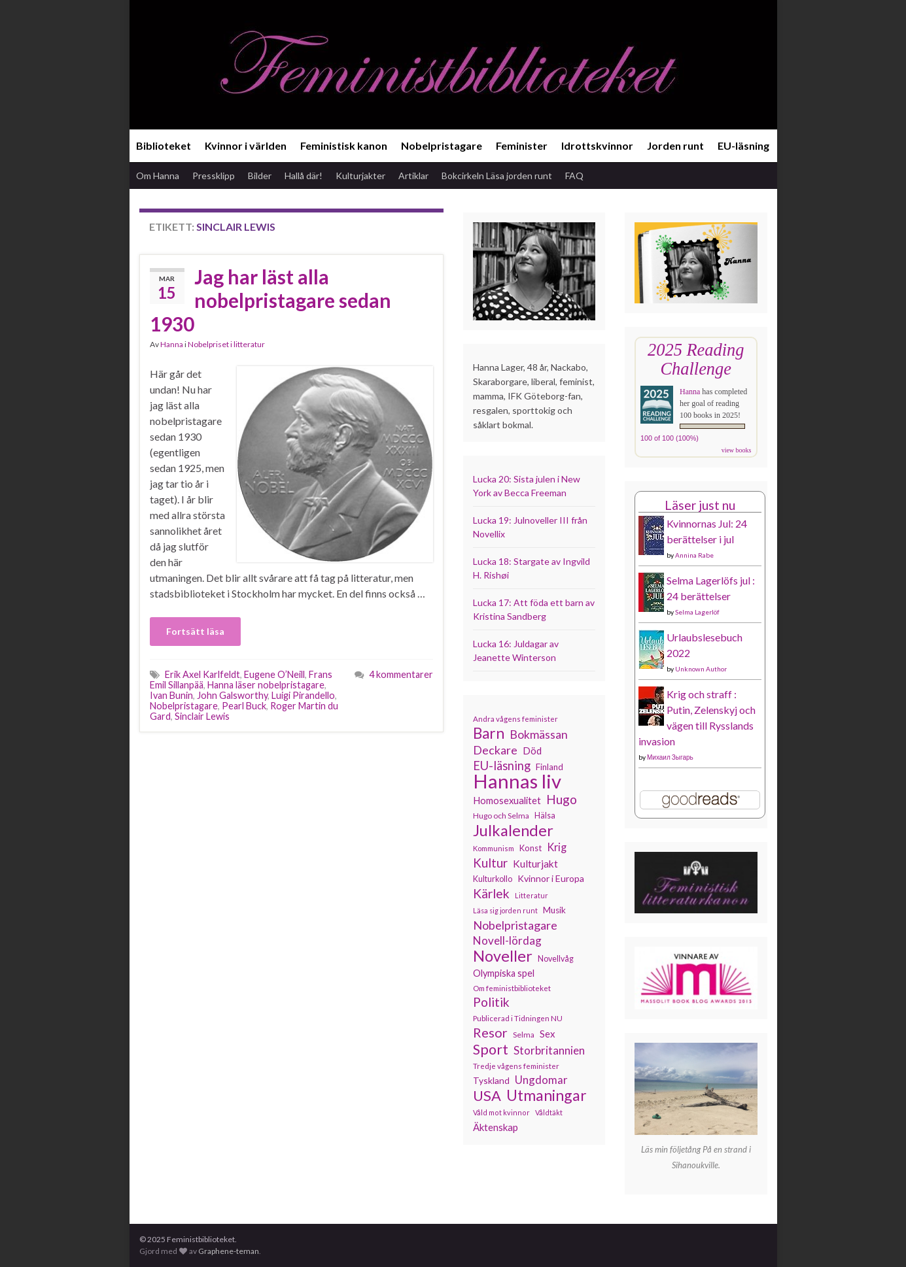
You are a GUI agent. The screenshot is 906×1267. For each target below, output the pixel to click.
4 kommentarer (401, 674)
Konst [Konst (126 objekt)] (530, 848)
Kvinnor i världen (246, 145)
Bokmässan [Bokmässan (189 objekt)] (539, 734)
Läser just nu (700, 505)
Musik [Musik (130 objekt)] (554, 910)
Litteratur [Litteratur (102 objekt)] (531, 895)
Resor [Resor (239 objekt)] (490, 1032)
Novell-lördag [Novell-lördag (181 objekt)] (507, 940)
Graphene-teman (228, 1251)
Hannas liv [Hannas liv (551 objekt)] (517, 781)
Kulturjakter (360, 175)
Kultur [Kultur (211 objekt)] (490, 863)
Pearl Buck (244, 705)
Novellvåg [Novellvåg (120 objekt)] (556, 959)
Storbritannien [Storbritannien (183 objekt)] (549, 1050)
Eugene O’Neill (274, 674)
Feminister (522, 145)
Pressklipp (213, 175)
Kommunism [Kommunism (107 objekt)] (493, 848)
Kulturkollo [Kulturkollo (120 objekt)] (492, 879)
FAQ (574, 175)
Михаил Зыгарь (670, 757)
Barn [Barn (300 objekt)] (488, 733)
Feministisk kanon (343, 145)
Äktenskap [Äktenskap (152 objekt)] (495, 1127)
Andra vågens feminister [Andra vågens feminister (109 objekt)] (515, 719)
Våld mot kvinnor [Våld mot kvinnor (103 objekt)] (501, 1112)
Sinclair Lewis (202, 716)
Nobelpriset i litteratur (226, 344)
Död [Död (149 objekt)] (532, 750)
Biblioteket (163, 145)
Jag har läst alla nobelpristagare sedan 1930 (270, 300)
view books (737, 450)
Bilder (259, 175)
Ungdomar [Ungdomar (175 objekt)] (541, 1080)
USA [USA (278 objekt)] (487, 1096)
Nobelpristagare (441, 145)
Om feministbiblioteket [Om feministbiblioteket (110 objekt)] (512, 987)
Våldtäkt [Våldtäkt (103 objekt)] (549, 1112)
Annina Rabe (694, 555)
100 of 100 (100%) (669, 438)
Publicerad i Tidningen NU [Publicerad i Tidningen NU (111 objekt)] (518, 1017)
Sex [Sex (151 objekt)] (547, 1033)
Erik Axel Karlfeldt (202, 674)
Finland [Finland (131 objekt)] (549, 767)
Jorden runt (675, 145)
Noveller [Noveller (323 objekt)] (502, 956)
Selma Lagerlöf (697, 612)
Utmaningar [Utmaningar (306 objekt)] (546, 1095)
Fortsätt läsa (195, 631)
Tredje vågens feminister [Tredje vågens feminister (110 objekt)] (516, 1065)
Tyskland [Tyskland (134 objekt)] (491, 1080)
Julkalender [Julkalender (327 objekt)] (513, 830)
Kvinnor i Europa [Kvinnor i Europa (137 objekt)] (550, 878)
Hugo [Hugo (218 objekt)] (561, 799)
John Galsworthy (232, 695)
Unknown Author (701, 669)
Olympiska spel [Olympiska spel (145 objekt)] (503, 973)
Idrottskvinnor (597, 145)
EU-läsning (743, 145)
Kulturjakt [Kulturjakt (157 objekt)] (535, 864)
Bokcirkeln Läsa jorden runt (497, 175)
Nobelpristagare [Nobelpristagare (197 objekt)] (515, 925)
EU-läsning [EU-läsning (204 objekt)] (502, 765)
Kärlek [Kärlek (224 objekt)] (491, 894)
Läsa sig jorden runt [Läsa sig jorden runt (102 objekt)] (505, 910)
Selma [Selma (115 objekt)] (523, 1034)
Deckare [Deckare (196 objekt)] (495, 750)
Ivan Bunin (171, 695)
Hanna (171, 344)
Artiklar (413, 175)
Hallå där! (303, 175)
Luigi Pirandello (303, 695)
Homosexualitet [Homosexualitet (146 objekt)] (507, 800)
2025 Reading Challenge (696, 359)
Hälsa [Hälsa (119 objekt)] (544, 815)
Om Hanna (157, 175)
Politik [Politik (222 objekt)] (491, 1002)
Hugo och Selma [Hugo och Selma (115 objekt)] (501, 815)
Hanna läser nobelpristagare (265, 684)
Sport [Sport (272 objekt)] (490, 1049)
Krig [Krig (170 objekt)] (556, 847)
